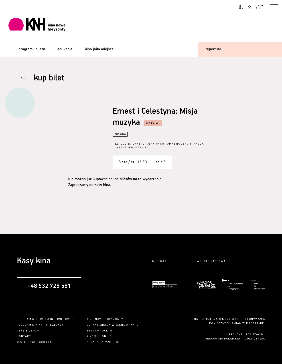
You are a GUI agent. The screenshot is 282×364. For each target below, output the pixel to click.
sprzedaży (55, 324)
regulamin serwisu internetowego (46, 319)
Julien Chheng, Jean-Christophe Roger (154, 143)
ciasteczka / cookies (34, 342)
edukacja (64, 49)
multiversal (254, 338)
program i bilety (31, 49)
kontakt (24, 336)
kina (39, 324)
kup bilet (49, 78)
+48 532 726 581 (49, 286)
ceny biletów (28, 330)
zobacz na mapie (100, 342)
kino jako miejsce (99, 49)
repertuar (213, 49)
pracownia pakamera (222, 338)
